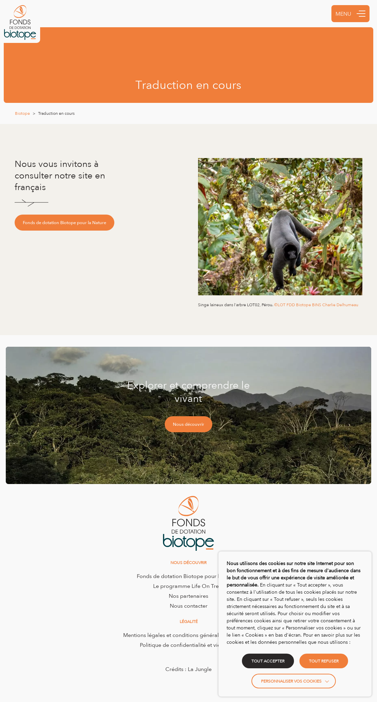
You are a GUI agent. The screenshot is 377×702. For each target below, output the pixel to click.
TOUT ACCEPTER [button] (267, 661)
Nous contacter (189, 605)
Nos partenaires (188, 595)
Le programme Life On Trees (188, 585)
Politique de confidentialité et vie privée (188, 644)
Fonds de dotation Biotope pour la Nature (64, 222)
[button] (361, 13)
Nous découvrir (188, 424)
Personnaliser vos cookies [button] (291, 681)
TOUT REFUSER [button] (324, 661)
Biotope (22, 113)
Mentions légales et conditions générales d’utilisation (188, 634)
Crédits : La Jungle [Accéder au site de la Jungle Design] (188, 669)
